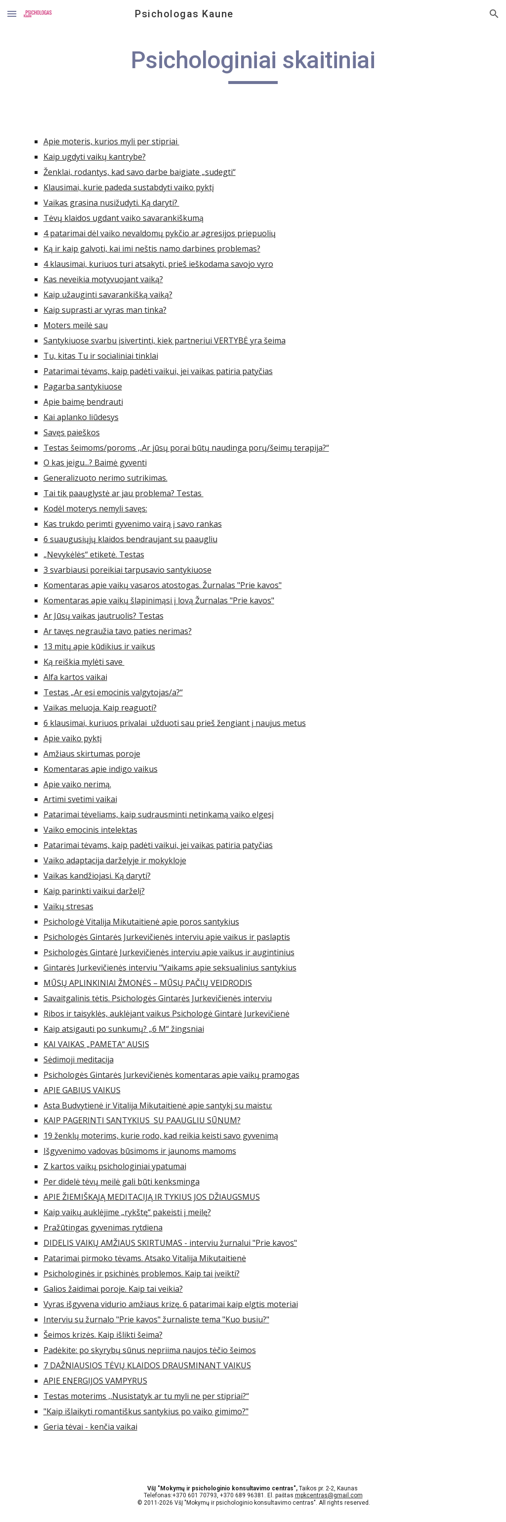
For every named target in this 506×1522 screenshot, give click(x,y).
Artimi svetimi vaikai (80, 799)
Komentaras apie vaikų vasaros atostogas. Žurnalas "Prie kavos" (162, 585)
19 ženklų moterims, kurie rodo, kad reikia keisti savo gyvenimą (160, 1135)
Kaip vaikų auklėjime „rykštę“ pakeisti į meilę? (127, 1212)
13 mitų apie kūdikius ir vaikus (99, 646)
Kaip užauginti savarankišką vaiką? (107, 294)
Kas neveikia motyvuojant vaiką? (103, 279)
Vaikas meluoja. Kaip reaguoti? (100, 707)
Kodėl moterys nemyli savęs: (95, 508)
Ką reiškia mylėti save (84, 661)
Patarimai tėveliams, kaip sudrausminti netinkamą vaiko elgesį (158, 814)
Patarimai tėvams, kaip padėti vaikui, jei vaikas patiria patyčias (158, 371)
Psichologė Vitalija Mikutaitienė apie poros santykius (141, 921)
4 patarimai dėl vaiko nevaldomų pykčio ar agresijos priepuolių (159, 233)
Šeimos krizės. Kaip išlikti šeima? (103, 1334)
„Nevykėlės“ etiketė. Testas (93, 554)
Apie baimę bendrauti (83, 401)
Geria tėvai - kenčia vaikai (90, 1426)
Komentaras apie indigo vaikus (100, 768)
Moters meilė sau (75, 325)
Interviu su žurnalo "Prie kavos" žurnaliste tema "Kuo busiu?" (156, 1319)
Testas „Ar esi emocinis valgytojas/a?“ (113, 692)
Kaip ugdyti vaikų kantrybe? (94, 156)
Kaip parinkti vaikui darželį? (94, 891)
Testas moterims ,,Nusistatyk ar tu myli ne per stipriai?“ (146, 1396)
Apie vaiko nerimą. (77, 784)
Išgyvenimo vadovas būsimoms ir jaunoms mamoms (139, 1150)
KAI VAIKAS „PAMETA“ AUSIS (96, 1044)
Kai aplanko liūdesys (81, 417)
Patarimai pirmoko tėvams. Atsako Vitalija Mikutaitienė (144, 1258)
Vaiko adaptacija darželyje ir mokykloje (114, 860)
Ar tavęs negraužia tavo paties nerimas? (117, 631)
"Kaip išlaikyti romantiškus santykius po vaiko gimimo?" (146, 1411)
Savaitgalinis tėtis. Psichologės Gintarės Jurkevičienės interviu (157, 998)
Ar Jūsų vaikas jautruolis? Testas (103, 615)
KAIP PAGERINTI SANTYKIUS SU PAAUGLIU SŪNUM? (142, 1120)
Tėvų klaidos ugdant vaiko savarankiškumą (123, 217)
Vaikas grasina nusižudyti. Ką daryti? (111, 202)
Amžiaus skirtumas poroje (91, 753)
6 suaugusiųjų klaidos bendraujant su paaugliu (130, 539)
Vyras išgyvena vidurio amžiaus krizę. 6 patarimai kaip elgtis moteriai (170, 1304)
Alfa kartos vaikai (75, 677)
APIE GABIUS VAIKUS (82, 1090)
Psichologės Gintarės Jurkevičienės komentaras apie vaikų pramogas (171, 1074)
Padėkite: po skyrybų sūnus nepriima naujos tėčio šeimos (149, 1350)
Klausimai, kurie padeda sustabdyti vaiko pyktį (128, 187)
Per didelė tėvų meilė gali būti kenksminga (121, 1181)
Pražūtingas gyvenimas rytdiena (103, 1227)
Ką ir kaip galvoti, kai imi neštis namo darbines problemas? (151, 248)
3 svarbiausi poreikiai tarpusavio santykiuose (127, 569)
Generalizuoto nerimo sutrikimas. (105, 477)
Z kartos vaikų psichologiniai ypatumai (114, 1166)
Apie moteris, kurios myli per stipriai (111, 141)
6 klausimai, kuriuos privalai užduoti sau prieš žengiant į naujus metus (174, 723)
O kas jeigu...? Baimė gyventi (95, 462)
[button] (12, 13)
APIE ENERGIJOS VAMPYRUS (95, 1380)
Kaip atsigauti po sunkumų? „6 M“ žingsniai (123, 1028)
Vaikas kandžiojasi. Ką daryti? (97, 875)
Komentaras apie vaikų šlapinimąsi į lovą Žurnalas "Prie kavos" (158, 600)
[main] (253, 65)
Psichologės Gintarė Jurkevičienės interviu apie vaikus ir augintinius (169, 952)
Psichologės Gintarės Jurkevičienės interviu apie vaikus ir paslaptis (166, 936)
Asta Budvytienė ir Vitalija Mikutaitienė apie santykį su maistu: (157, 1105)
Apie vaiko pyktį (72, 738)
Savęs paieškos (71, 432)
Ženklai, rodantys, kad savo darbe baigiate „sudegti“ (139, 172)
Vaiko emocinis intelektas (90, 829)
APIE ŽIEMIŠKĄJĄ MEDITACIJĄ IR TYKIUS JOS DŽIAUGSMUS (151, 1196)
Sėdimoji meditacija (78, 1059)
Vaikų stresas (68, 906)
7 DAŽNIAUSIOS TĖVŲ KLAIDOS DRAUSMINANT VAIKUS (147, 1365)
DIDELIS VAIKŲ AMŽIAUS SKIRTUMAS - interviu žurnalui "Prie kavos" (170, 1242)
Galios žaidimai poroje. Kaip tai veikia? (113, 1288)
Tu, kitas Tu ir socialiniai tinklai (100, 355)
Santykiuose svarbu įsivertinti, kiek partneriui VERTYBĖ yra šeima (164, 340)
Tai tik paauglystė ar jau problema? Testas (123, 493)
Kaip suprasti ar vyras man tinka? (105, 309)
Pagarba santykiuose (82, 386)
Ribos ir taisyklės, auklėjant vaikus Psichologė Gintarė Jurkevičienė (166, 1013)
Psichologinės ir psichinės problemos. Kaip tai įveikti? (141, 1273)
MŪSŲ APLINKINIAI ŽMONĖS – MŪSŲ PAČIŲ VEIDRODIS (147, 982)
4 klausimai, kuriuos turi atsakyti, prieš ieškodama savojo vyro (158, 263)
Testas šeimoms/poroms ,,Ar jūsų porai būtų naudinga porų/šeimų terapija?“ (186, 447)
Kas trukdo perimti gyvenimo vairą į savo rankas (132, 523)
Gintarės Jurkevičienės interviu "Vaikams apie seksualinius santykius (169, 967)
